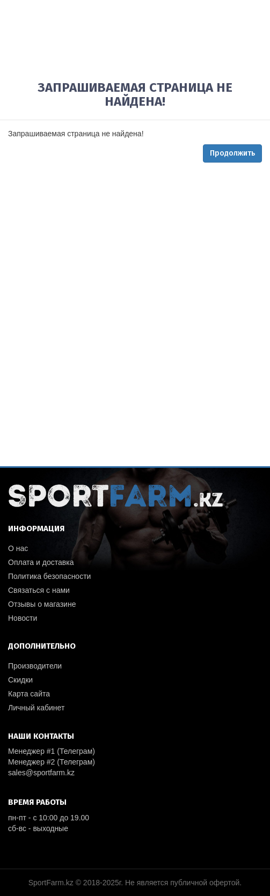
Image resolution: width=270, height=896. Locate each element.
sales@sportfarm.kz (41, 772)
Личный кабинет (36, 707)
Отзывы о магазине (42, 604)
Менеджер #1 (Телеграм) (51, 751)
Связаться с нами (39, 590)
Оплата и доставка (41, 562)
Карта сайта (29, 693)
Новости (22, 618)
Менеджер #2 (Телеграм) (51, 762)
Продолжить (232, 153)
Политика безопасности (49, 576)
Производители (35, 666)
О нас (18, 548)
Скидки (20, 679)
